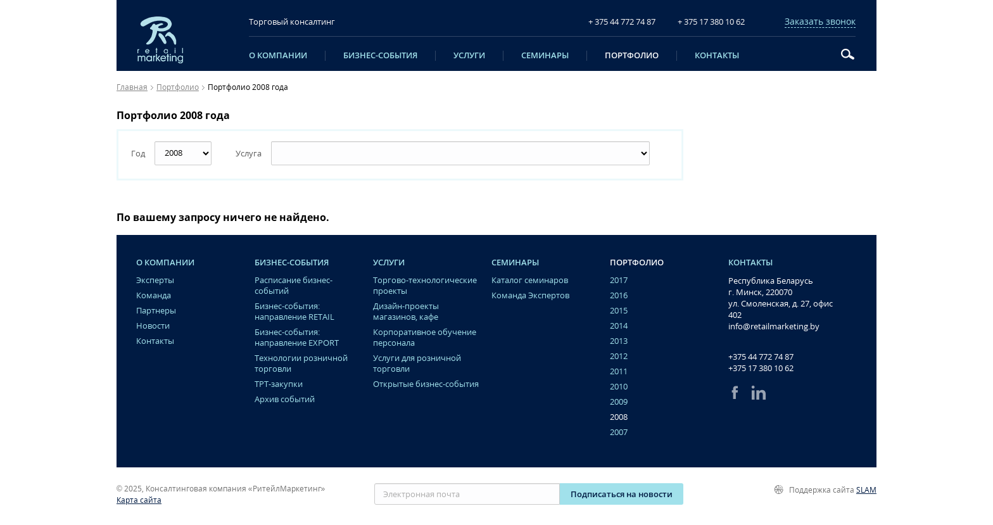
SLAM (866, 489)
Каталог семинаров (529, 280)
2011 (619, 371)
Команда (153, 295)
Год (138, 153)
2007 (619, 432)
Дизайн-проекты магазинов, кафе (406, 311)
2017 (619, 280)
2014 (619, 325)
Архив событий (285, 399)
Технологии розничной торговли (301, 363)
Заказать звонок (820, 21)
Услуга (249, 153)
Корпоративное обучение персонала (424, 337)
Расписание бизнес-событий (293, 285)
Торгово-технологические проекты (425, 285)
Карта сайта (139, 500)
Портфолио (632, 56)
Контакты (717, 56)
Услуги (469, 56)
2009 (619, 401)
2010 (619, 386)
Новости (153, 325)
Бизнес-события (380, 56)
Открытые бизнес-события (426, 384)
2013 (619, 341)
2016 (619, 295)
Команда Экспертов (530, 295)
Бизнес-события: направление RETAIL (294, 311)
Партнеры (156, 310)
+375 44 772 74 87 (761, 356)
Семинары (545, 56)
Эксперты (155, 280)
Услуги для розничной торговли (417, 363)
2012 (619, 356)
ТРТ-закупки (279, 384)
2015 (619, 310)
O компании (278, 56)
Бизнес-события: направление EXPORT (297, 337)
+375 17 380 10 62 (761, 368)
